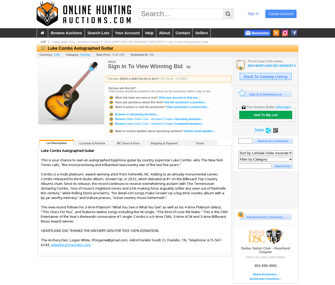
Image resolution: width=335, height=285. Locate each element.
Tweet (259, 130)
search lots (98, 33)
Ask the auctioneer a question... (157, 102)
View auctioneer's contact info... (159, 107)
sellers (201, 33)
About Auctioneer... (265, 274)
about (164, 33)
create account (281, 14)
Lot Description (56, 143)
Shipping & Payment (164, 143)
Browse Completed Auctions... (156, 123)
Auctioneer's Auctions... (265, 278)
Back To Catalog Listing (265, 77)
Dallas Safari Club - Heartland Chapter (76, 41)
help (149, 33)
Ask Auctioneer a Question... (262, 216)
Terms (200, 143)
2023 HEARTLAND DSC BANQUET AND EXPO (134, 41)
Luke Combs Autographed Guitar (188, 41)
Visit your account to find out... (154, 97)
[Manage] (283, 107)
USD (57, 54)
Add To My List (266, 115)
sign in (253, 14)
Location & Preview (92, 143)
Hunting (85, 54)
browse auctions (66, 33)
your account (127, 33)
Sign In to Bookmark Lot (261, 94)
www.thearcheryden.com (71, 244)
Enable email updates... (162, 131)
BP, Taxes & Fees (128, 143)
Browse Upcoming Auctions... (133, 114)
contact (183, 33)
